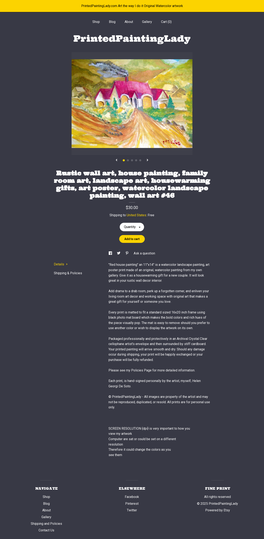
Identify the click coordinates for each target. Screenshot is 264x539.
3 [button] (132, 160)
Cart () (166, 22)
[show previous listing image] (117, 160)
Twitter (132, 510)
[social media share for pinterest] (127, 253)
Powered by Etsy (217, 510)
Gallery (147, 22)
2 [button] (128, 160)
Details (61, 264)
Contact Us (46, 530)
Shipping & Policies (68, 273)
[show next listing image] (147, 160)
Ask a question (144, 253)
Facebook (132, 497)
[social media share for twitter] (119, 253)
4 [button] (136, 160)
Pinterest (132, 504)
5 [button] (140, 160)
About (129, 22)
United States (136, 215)
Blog (112, 22)
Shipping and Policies (46, 524)
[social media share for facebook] (111, 253)
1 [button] (124, 160)
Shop (96, 22)
